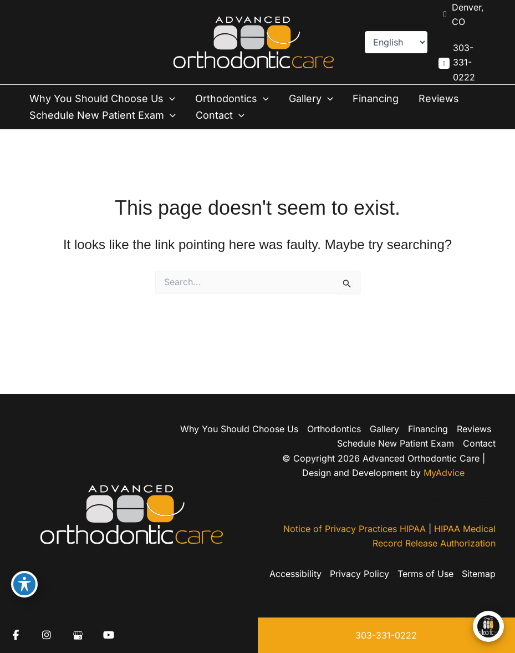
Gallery (311, 98)
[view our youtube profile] (108, 635)
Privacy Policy (359, 573)
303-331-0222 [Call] (464, 62)
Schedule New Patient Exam (102, 115)
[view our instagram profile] (46, 635)
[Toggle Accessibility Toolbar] (24, 584)
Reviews (439, 98)
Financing (376, 98)
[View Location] (464, 14)
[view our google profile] (77, 635)
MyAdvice (444, 472)
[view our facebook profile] (15, 635)
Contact (220, 115)
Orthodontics (232, 98)
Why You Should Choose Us (102, 98)
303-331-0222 (386, 635)
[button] (169, 98)
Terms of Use (425, 573)
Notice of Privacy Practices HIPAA (354, 528)
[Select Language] (396, 42)
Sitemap (479, 573)
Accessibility (295, 573)
